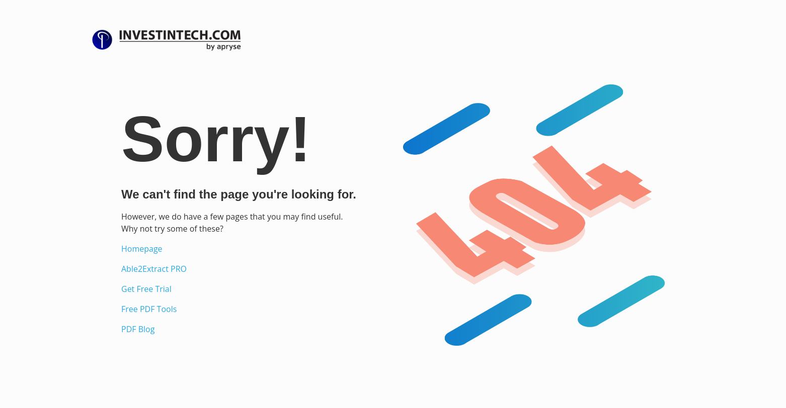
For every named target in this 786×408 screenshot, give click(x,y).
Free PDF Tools (149, 309)
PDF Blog (137, 329)
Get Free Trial (146, 288)
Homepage (142, 248)
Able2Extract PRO (154, 268)
